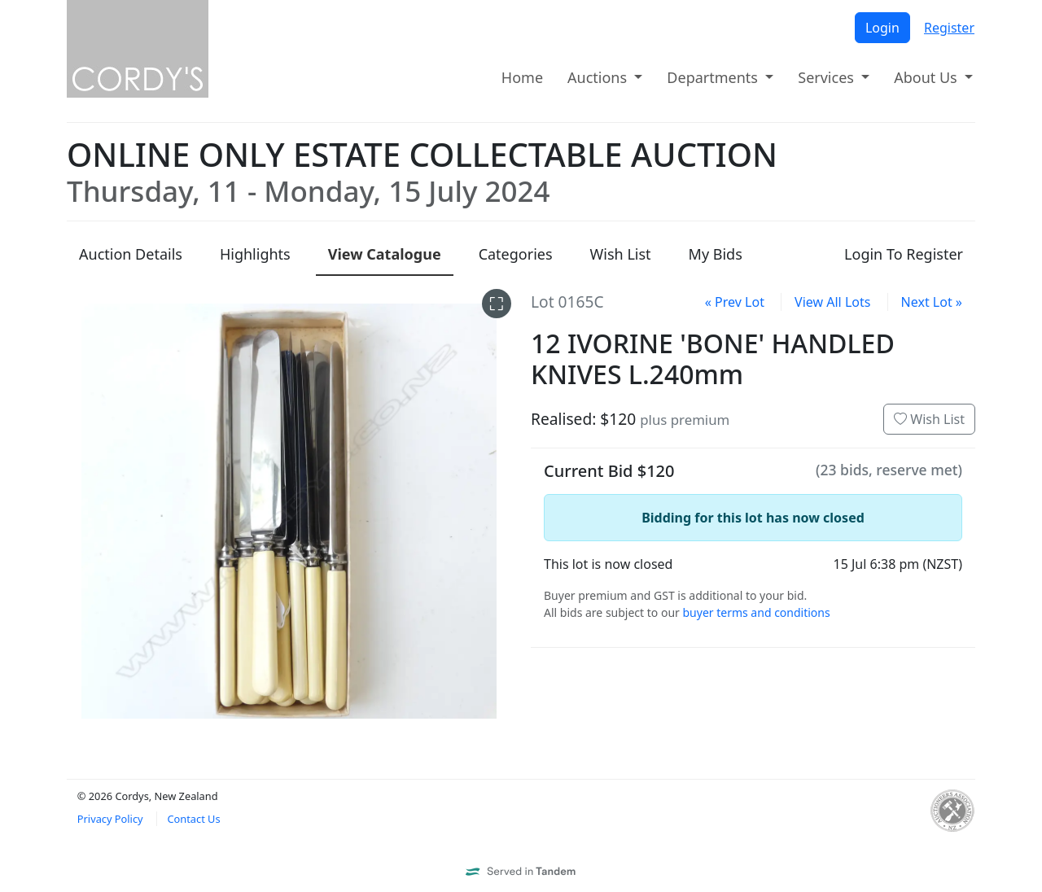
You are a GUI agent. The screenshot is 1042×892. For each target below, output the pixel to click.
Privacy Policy (110, 818)
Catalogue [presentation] (384, 254)
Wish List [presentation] (620, 254)
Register (949, 28)
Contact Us (193, 818)
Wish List (929, 419)
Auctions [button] (599, 77)
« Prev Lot (734, 302)
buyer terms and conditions (756, 612)
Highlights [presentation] (255, 254)
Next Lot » (931, 302)
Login (882, 28)
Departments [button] (714, 77)
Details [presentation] (130, 254)
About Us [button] (927, 77)
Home (522, 77)
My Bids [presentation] (715, 254)
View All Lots (832, 302)
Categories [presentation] (516, 254)
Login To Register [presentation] (903, 254)
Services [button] (827, 77)
